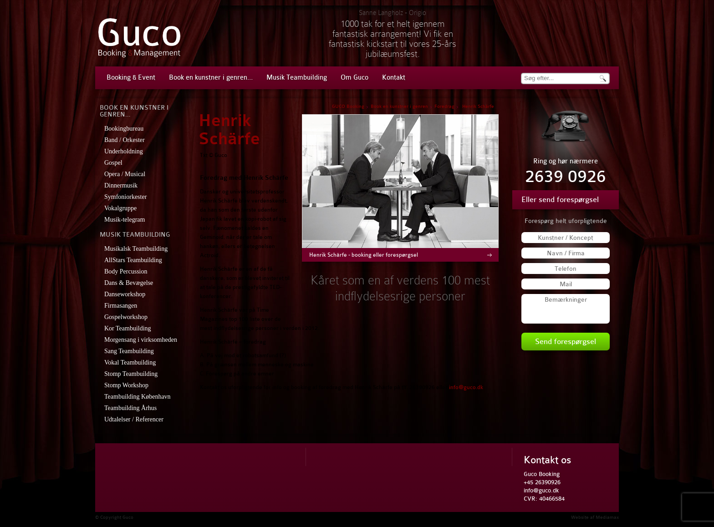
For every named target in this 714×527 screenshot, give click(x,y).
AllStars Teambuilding (133, 260)
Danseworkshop (124, 294)
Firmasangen (120, 305)
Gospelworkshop (126, 317)
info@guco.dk (466, 387)
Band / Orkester (124, 140)
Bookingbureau (123, 128)
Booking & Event (131, 77)
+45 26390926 (542, 482)
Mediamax (607, 517)
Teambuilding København (137, 396)
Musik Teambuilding (296, 77)
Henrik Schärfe (229, 130)
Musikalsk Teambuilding (136, 248)
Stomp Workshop (126, 385)
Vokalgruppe (120, 208)
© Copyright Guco (114, 517)
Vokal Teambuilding (130, 362)
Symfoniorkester (125, 196)
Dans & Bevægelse (128, 282)
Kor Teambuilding (127, 328)
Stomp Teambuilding (131, 373)
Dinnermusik (121, 185)
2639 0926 (565, 176)
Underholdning (123, 151)
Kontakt (393, 77)
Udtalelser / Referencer (133, 419)
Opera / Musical (124, 174)
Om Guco (354, 77)
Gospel (113, 162)
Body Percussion (126, 271)
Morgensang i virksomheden (140, 339)
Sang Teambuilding (129, 351)
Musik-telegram (124, 219)
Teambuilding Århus (130, 408)
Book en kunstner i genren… (211, 77)
